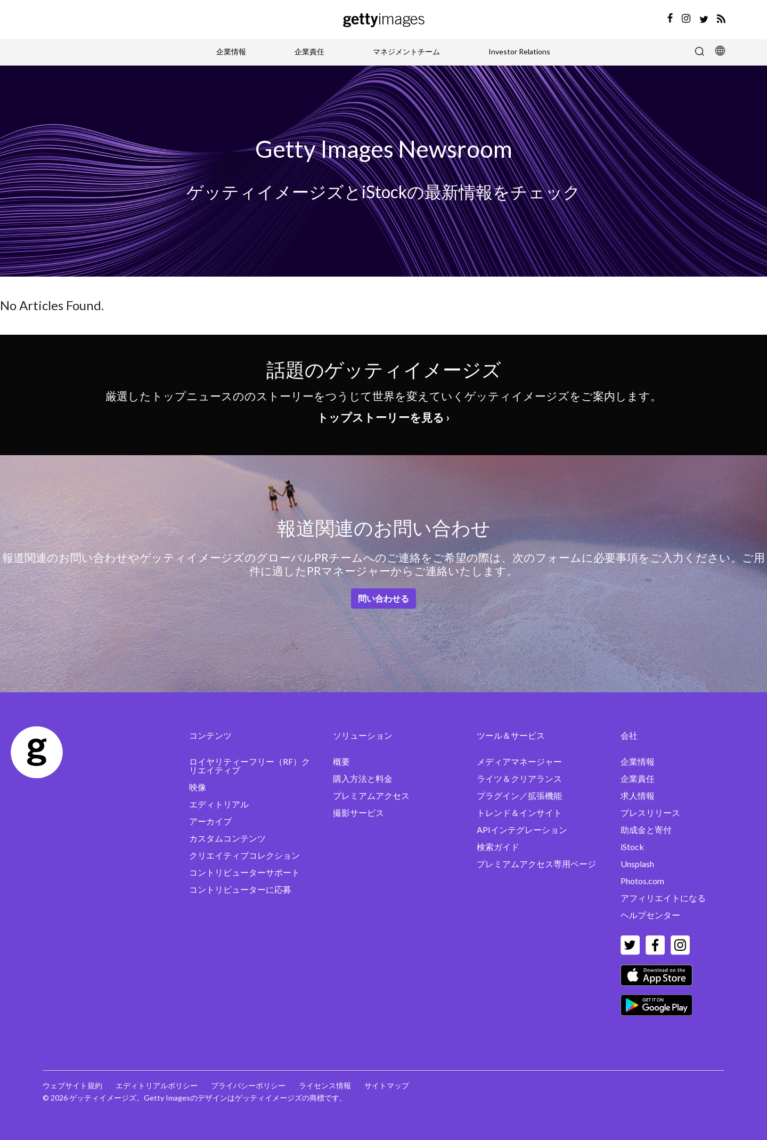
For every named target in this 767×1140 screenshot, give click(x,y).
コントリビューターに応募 (240, 889)
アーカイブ (210, 821)
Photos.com (642, 881)
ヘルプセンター (650, 915)
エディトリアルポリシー (157, 1085)
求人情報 (638, 795)
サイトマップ (386, 1085)
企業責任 (309, 51)
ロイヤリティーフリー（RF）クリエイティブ (249, 765)
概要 (341, 761)
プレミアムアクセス (371, 795)
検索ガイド (498, 847)
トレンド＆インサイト (519, 812)
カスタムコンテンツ (227, 838)
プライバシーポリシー (248, 1085)
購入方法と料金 (363, 778)
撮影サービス (358, 812)
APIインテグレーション (522, 829)
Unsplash (637, 864)
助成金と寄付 (646, 829)
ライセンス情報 (325, 1085)
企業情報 (231, 51)
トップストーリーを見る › (383, 417)
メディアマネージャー (519, 761)
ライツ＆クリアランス (519, 778)
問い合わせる (383, 598)
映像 (197, 787)
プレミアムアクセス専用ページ (536, 864)
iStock (632, 847)
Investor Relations (519, 51)
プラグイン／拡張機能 (519, 795)
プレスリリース (650, 812)
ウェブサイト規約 (72, 1085)
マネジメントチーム (406, 51)
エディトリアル (219, 804)
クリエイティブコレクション (244, 855)
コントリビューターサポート (244, 872)
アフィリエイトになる (663, 898)
